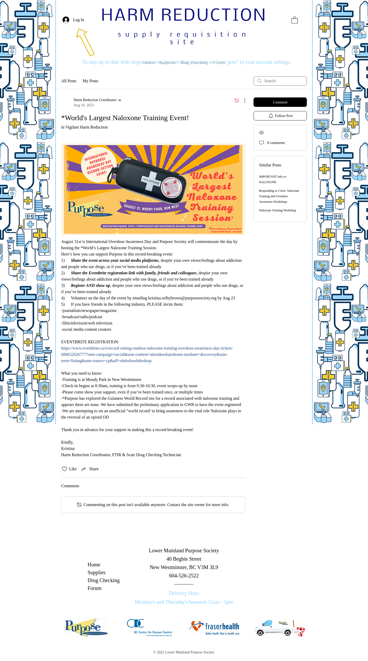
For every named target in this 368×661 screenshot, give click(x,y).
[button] (294, 20)
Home (94, 564)
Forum (94, 588)
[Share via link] (90, 469)
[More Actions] (242, 100)
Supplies (97, 572)
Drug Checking (104, 580)
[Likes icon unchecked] (64, 469)
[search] (280, 81)
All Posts (68, 81)
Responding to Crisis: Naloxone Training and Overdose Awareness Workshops (279, 196)
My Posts (90, 81)
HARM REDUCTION (184, 16)
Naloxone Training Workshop (277, 210)
